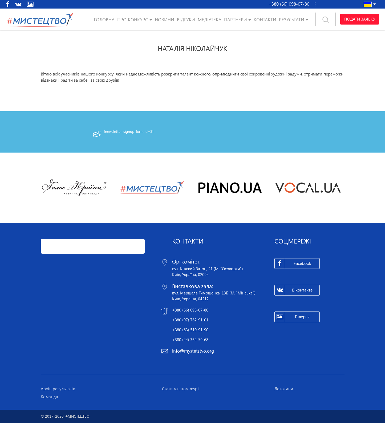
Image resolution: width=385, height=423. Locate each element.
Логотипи (283, 388)
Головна (104, 20)
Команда (49, 396)
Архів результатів (58, 388)
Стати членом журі (180, 388)
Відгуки (186, 20)
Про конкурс (132, 20)
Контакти (265, 20)
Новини (164, 20)
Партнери (235, 20)
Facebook (293, 263)
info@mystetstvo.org (193, 351)
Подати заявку (359, 19)
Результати (291, 20)
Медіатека (209, 20)
